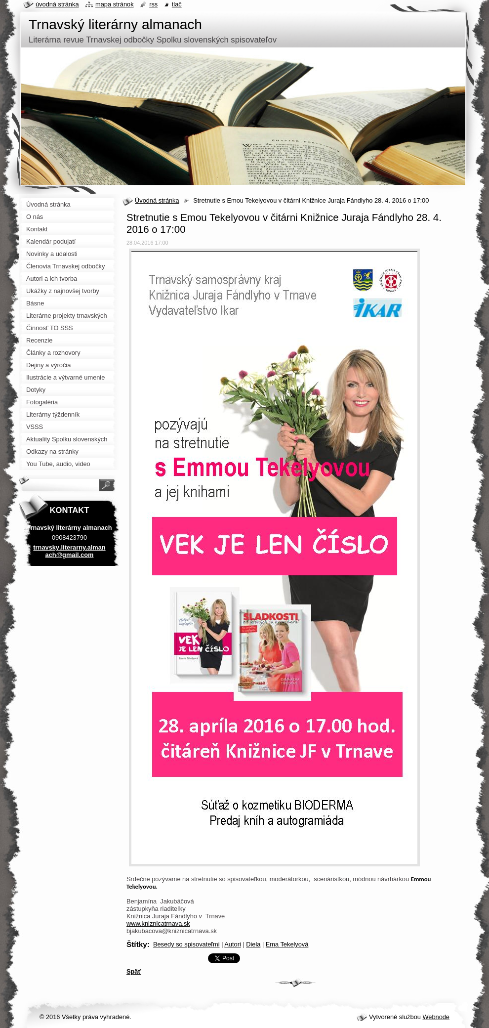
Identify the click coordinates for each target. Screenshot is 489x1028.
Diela (253, 944)
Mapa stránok (114, 4)
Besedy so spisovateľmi (186, 944)
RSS (153, 4)
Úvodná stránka (157, 200)
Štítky (136, 944)
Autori (232, 944)
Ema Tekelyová (287, 944)
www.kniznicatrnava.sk (158, 923)
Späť (133, 971)
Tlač (177, 4)
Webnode (435, 1017)
